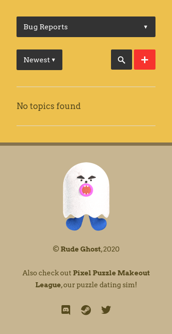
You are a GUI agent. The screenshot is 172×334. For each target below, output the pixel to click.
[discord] (66, 310)
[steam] (86, 310)
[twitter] (106, 310)
